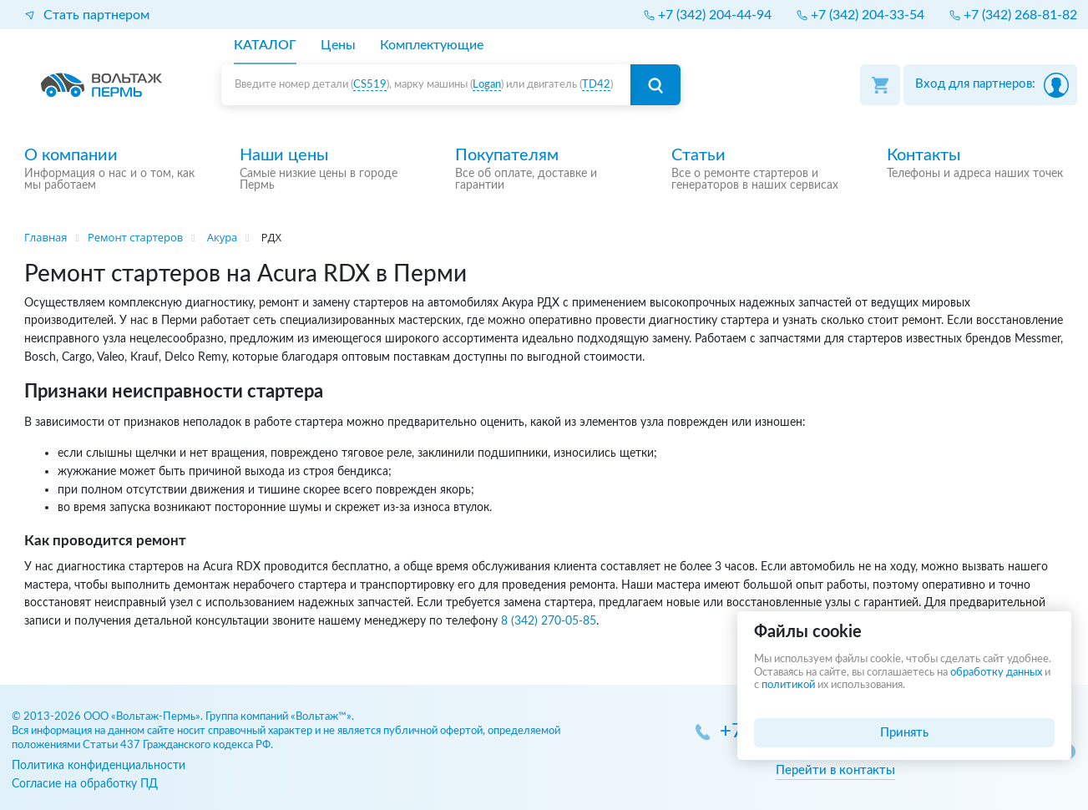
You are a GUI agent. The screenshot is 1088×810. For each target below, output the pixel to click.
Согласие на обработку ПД (85, 783)
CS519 (370, 84)
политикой (788, 685)
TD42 (596, 84)
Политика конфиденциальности (98, 765)
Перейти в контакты (835, 770)
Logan (487, 84)
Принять (904, 732)
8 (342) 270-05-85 (548, 621)
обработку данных (996, 672)
